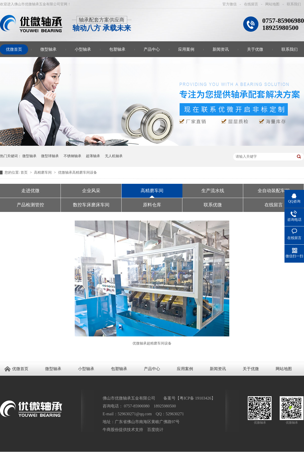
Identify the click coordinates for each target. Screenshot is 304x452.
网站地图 (272, 4)
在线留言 (251, 4)
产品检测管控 (30, 204)
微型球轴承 (50, 156)
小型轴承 (83, 49)
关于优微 (255, 49)
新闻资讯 (221, 49)
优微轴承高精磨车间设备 (77, 172)
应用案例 (186, 49)
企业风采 (91, 190)
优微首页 (20, 369)
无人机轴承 (114, 156)
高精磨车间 (43, 172)
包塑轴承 (117, 49)
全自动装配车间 (274, 190)
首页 (25, 172)
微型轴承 (48, 49)
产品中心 (152, 49)
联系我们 (294, 4)
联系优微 (213, 204)
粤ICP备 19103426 (195, 398)
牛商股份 (111, 429)
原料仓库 (152, 204)
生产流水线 (212, 190)
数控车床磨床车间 (91, 204)
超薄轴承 (93, 156)
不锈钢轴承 (72, 156)
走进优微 (30, 190)
